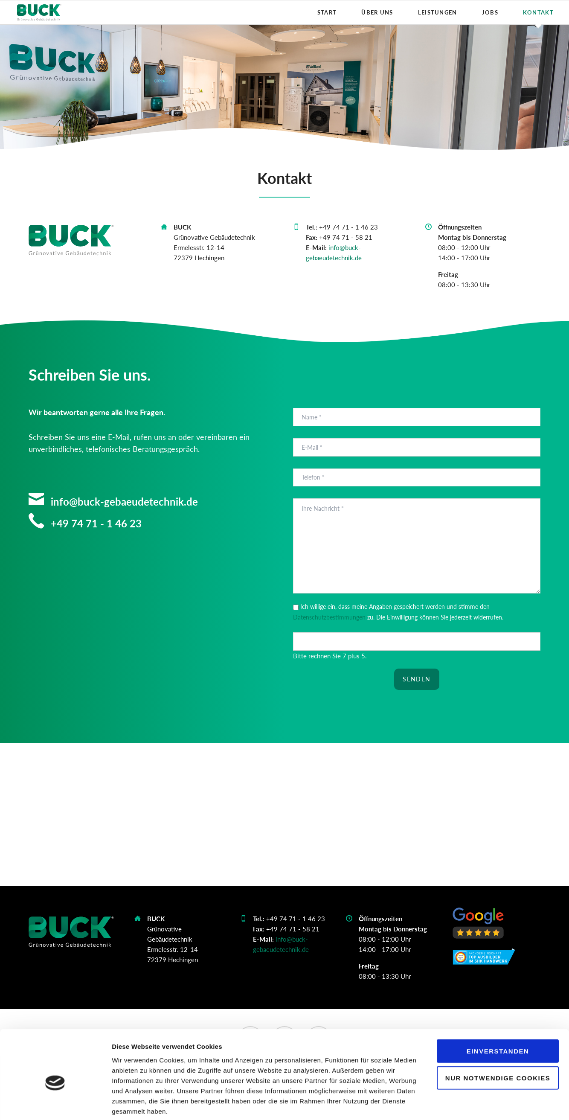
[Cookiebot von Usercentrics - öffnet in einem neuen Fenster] (55, 1103)
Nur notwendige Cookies (497, 1035)
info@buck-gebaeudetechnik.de (123, 501)
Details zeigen (453, 1103)
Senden (416, 679)
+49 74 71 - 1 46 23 (95, 523)
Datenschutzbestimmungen (329, 617)
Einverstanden (498, 1008)
